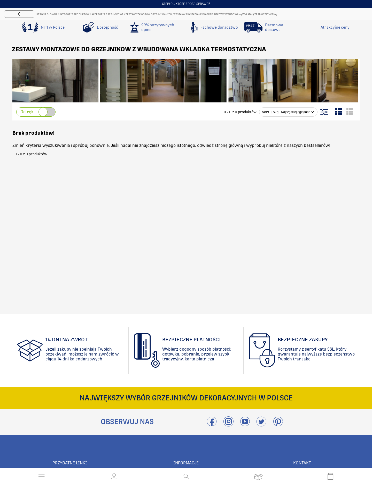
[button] (114, 476)
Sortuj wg (270, 112)
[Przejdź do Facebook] (211, 424)
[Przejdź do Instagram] (228, 424)
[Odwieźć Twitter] (261, 424)
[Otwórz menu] (41, 476)
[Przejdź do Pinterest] (278, 424)
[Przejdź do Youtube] (245, 424)
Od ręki (27, 111)
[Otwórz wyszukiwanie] (186, 476)
